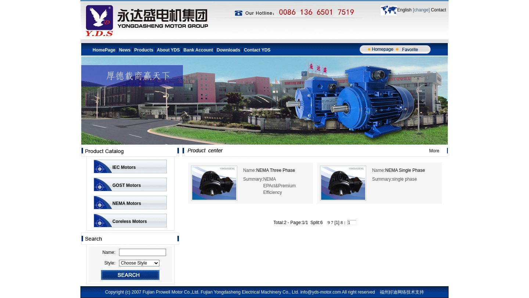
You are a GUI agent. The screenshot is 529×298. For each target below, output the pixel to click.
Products (143, 50)
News (124, 50)
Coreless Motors (129, 221)
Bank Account (199, 50)
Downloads (228, 50)
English (405, 10)
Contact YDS (257, 50)
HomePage (104, 50)
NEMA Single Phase (405, 170)
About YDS (168, 50)
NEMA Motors (126, 203)
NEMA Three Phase (275, 170)
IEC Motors (124, 167)
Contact (438, 10)
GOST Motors (126, 185)
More (434, 150)
